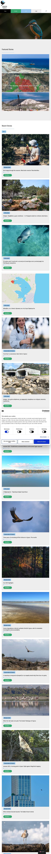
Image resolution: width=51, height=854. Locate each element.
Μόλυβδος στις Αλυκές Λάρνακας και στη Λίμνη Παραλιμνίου (19, 308)
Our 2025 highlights (8, 583)
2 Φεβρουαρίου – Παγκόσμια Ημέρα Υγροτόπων (15, 492)
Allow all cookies (41, 441)
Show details (43, 437)
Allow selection (25, 441)
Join (26, 11)
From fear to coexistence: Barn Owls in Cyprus (15, 354)
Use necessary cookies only (9, 442)
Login (36, 11)
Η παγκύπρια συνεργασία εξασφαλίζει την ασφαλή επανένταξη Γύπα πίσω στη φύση (25, 675)
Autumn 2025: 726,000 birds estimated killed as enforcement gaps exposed (22, 446)
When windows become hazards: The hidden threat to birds (18, 812)
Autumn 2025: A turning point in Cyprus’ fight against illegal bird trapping (22, 766)
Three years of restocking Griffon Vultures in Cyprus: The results (20, 537)
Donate (15, 11)
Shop (5, 11)
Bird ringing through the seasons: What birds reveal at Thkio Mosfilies (21, 170)
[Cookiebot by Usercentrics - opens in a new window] (43, 411)
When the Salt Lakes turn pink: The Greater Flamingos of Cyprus (19, 721)
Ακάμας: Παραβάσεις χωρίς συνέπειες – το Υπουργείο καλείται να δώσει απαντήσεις (25, 216)
